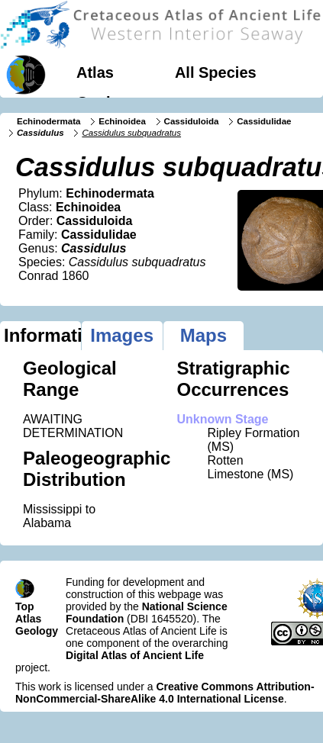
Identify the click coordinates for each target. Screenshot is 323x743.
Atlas (95, 72)
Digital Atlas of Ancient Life (135, 655)
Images (121, 335)
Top (24, 606)
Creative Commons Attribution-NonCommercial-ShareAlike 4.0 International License (165, 692)
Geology (106, 102)
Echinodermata (48, 121)
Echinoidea (122, 121)
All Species (216, 72)
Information (42, 335)
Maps (203, 335)
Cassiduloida (191, 121)
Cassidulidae (264, 121)
